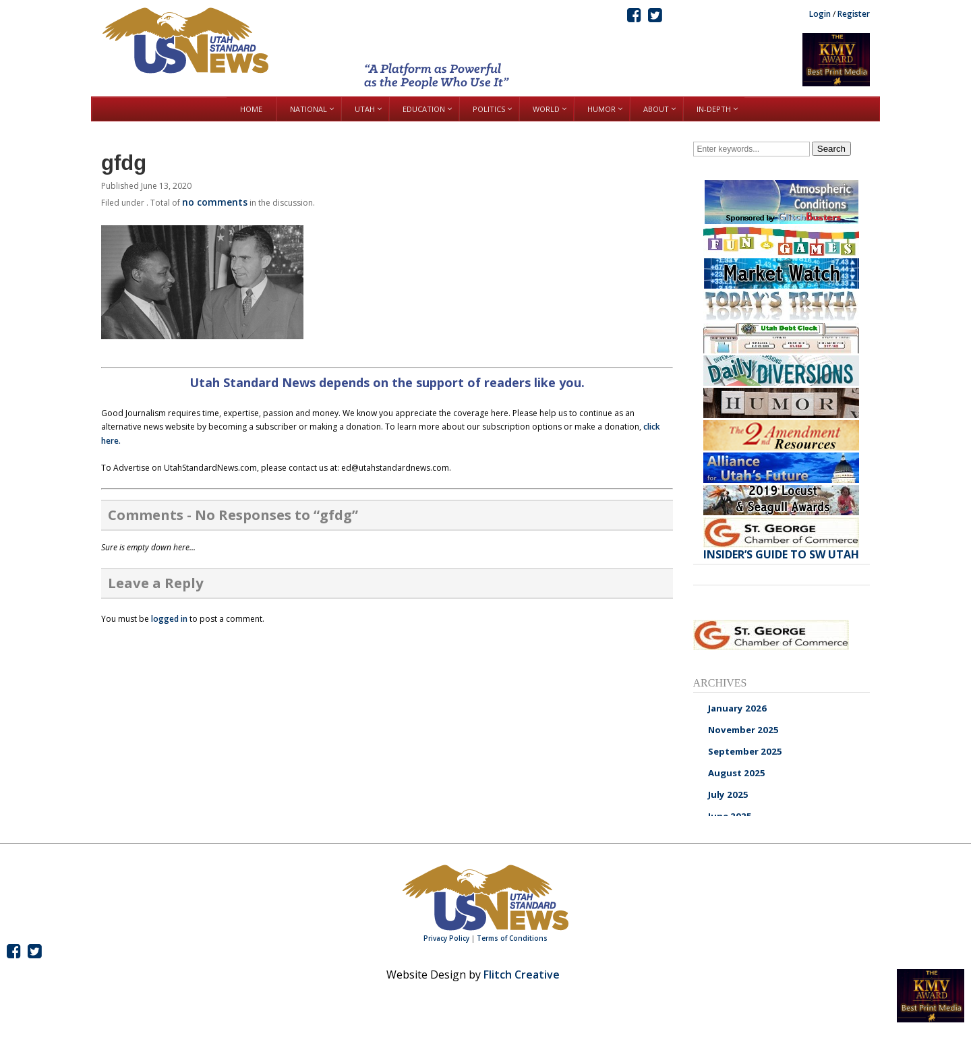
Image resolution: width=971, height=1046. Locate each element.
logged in (169, 618)
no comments (214, 202)
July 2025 (728, 794)
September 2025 (745, 751)
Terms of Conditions (512, 938)
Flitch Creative (521, 974)
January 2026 (737, 708)
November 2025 (743, 730)
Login (820, 14)
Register (853, 14)
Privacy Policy (446, 938)
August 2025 (736, 773)
